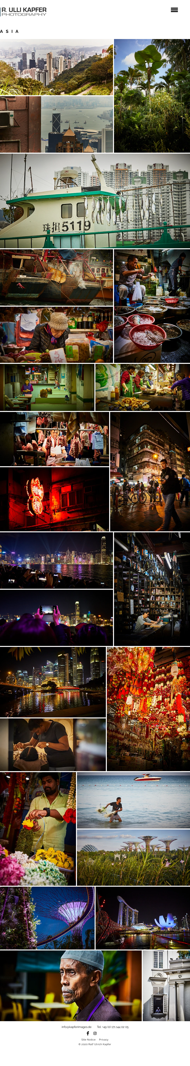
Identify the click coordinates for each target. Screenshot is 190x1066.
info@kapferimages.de (77, 1027)
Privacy (104, 1039)
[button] (174, 10)
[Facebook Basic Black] (88, 1033)
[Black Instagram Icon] (95, 1033)
